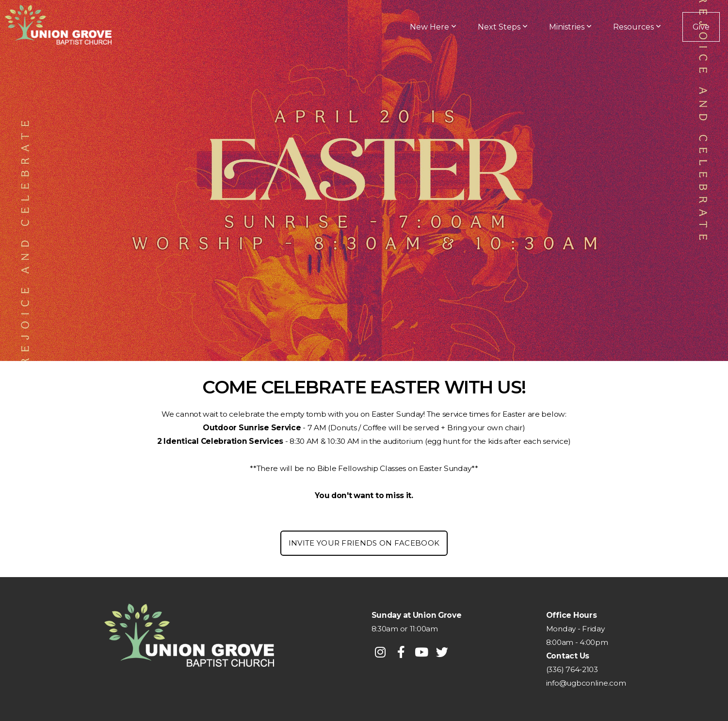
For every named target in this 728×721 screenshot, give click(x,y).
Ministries (570, 26)
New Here (433, 26)
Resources (637, 26)
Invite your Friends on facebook (364, 543)
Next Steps (503, 26)
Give (701, 26)
